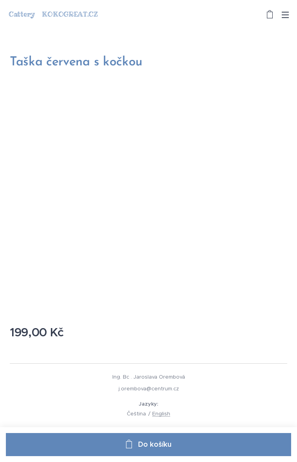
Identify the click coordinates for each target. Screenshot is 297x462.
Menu (285, 14)
